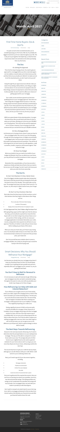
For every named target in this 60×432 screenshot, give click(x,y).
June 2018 (43, 124)
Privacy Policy (37, 429)
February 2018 (43, 136)
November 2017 (43, 145)
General (42, 45)
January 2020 (43, 94)
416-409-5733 (25, 424)
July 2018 (42, 121)
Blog (50, 7)
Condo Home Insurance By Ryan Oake (47, 70)
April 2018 (43, 130)
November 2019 (43, 100)
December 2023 (43, 85)
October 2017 (43, 148)
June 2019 (43, 115)
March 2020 (43, 88)
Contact (57, 7)
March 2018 (43, 133)
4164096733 (25, 422)
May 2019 (42, 118)
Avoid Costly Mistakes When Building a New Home (48, 62)
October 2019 (43, 103)
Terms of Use (32, 429)
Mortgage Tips (43, 54)
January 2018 (43, 139)
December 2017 (43, 142)
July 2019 (42, 112)
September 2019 (43, 106)
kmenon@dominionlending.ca (26, 421)
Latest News (43, 48)
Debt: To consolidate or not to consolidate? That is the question (49, 77)
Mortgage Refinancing (15, 257)
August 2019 (43, 109)
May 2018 (42, 127)
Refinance (45, 7)
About (53, 7)
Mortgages (32, 7)
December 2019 (43, 97)
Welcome (27, 7)
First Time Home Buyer (15, 47)
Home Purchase (39, 7)
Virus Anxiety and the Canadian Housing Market (48, 66)
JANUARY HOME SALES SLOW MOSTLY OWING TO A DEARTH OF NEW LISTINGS (49, 73)
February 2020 (43, 91)
